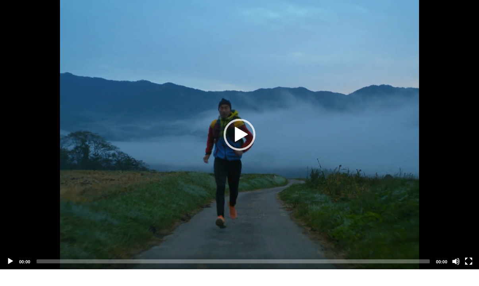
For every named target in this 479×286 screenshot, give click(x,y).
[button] (239, 135)
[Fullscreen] (469, 261)
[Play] (10, 261)
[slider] (233, 261)
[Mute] (456, 261)
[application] (239, 134)
